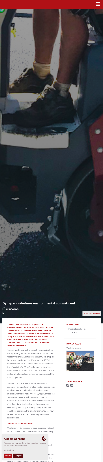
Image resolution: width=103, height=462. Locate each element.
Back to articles (92, 313)
